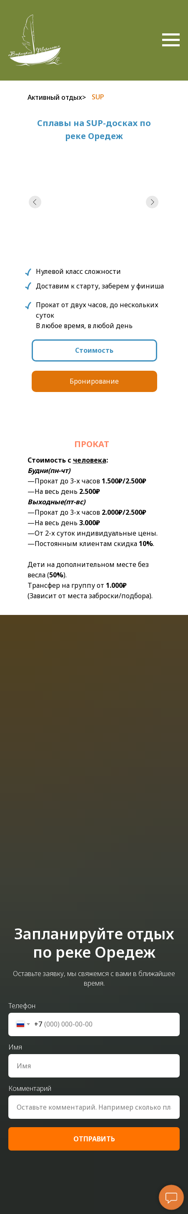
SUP (98, 96)
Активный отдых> (57, 97)
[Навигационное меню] (171, 40)
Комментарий (29, 1088)
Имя (15, 1047)
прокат (91, 444)
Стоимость (94, 350)
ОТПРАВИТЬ (94, 1138)
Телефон (21, 1005)
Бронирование (94, 381)
